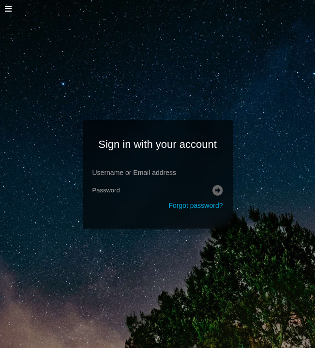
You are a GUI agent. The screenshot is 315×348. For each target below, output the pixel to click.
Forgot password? (195, 205)
